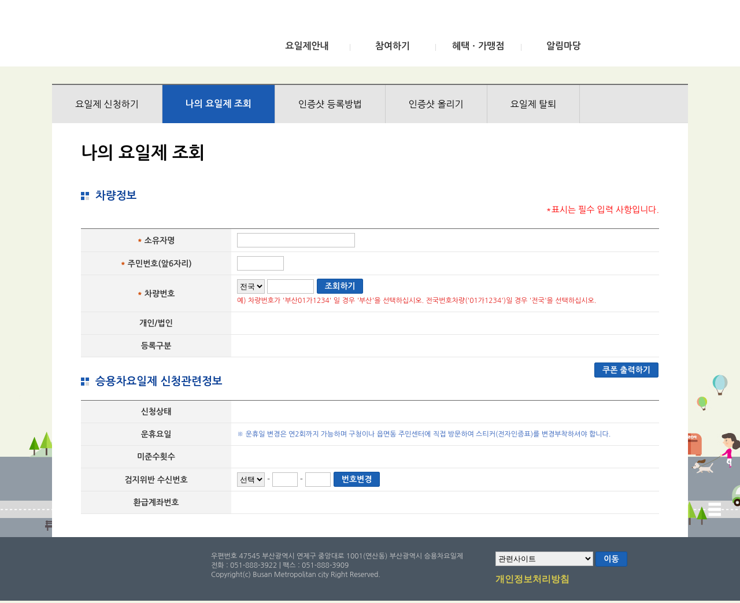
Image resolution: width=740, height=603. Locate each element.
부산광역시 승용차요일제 (138, 36)
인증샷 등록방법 (330, 104)
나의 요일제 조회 (218, 103)
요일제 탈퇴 (533, 104)
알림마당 (563, 46)
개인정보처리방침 (532, 580)
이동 (611, 559)
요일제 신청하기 (107, 104)
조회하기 (340, 286)
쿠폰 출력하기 (626, 370)
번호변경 (357, 479)
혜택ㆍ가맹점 (478, 46)
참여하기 (392, 46)
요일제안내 (306, 46)
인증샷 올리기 (436, 104)
